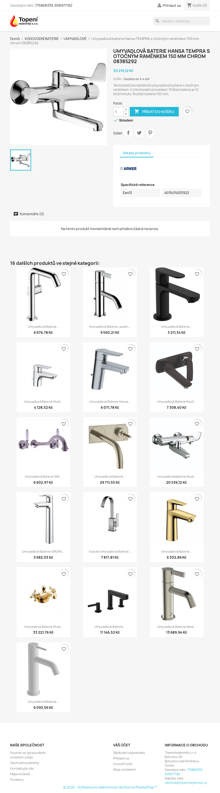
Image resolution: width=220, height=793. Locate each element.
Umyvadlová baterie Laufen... (110, 327)
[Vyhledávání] (181, 21)
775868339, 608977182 (53, 5)
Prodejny (17, 780)
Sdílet (128, 132)
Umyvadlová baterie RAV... (43, 476)
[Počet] (118, 111)
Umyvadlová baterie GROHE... (43, 551)
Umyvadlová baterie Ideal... (176, 627)
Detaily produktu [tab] (136, 153)
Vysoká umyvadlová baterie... (110, 551)
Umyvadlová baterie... (43, 327)
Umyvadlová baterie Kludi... (43, 402)
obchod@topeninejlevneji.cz (186, 783)
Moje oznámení (124, 769)
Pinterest (150, 132)
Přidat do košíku (154, 111)
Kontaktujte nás (22, 768)
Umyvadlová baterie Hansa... (110, 402)
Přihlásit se (121, 758)
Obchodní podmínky (24, 763)
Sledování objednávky (129, 753)
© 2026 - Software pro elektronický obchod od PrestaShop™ (110, 787)
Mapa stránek (20, 774)
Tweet (139, 132)
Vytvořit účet (123, 764)
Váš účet (121, 745)
